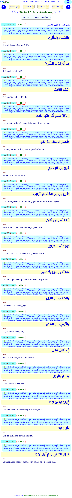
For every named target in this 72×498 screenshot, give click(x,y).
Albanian (49, 30)
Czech (6, 32)
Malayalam (59, 32)
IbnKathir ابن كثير (13, 28)
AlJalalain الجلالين (22, 30)
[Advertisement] (36, 480)
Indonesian (34, 32)
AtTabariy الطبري (26, 28)
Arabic (43, 30)
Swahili (35, 33)
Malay (53, 32)
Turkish (41, 33)
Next (57, 12)
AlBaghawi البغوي (64, 28)
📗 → (5, 28)
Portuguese (11, 33)
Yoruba (51, 33)
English (11, 32)
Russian (18, 33)
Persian (66, 32)
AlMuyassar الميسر (10, 30)
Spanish (29, 33)
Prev (14, 12)
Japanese (41, 32)
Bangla (55, 30)
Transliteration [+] (59, 33)
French (17, 32)
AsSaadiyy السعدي (52, 28)
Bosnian (60, 30)
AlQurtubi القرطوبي (39, 28)
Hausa (28, 32)
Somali (24, 33)
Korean (47, 32)
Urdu (46, 33)
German (22, 32)
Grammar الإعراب (34, 30)
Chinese (66, 30)
